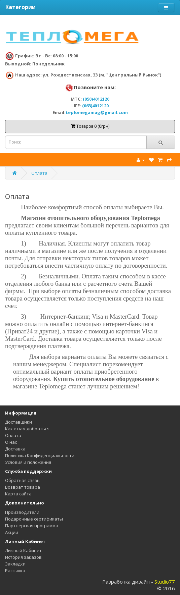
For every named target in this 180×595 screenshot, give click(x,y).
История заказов (23, 557)
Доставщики (18, 422)
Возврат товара (22, 487)
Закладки (15, 564)
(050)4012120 (96, 99)
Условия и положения (28, 462)
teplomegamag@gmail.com (97, 112)
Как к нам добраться (27, 429)
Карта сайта (18, 494)
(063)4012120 (95, 106)
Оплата (39, 173)
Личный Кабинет (23, 550)
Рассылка (15, 570)
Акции (11, 532)
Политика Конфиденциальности (39, 455)
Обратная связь (22, 480)
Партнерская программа (31, 526)
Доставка (15, 449)
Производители (22, 512)
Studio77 (164, 581)
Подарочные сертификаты (34, 519)
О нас (11, 442)
